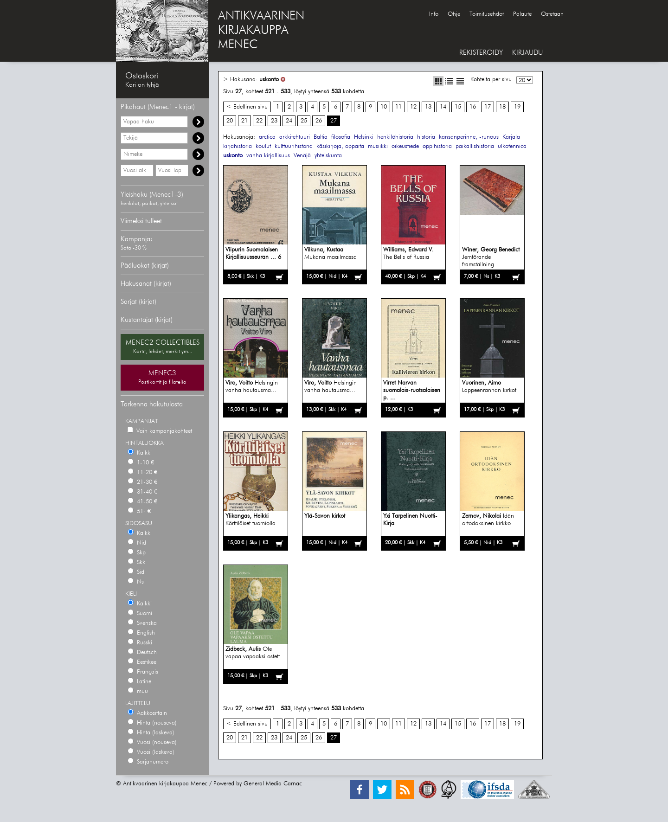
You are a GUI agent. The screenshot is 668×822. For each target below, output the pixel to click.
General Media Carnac (273, 784)
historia (426, 137)
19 (517, 107)
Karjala (511, 137)
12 (413, 107)
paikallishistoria (475, 146)
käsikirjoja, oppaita (340, 146)
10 (383, 107)
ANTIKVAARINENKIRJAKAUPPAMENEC (261, 30)
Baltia (321, 137)
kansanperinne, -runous (469, 137)
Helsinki (363, 137)
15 (458, 107)
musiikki (378, 146)
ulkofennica (512, 146)
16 (472, 107)
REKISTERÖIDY (481, 52)
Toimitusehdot (486, 14)
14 (443, 107)
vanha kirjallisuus (268, 156)
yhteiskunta (328, 156)
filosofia (340, 137)
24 (289, 121)
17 (487, 107)
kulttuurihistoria (294, 146)
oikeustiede (405, 146)
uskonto (269, 80)
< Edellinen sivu (247, 107)
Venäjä (302, 156)
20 (229, 121)
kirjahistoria (237, 146)
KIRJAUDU (527, 52)
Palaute (522, 14)
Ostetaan (552, 14)
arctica (267, 137)
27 (333, 121)
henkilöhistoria (395, 137)
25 (304, 121)
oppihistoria (437, 146)
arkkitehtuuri (294, 137)
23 (274, 121)
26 (318, 121)
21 (244, 121)
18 (502, 107)
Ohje (454, 14)
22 (259, 121)
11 (398, 107)
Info (433, 14)
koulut (263, 146)
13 (428, 107)
